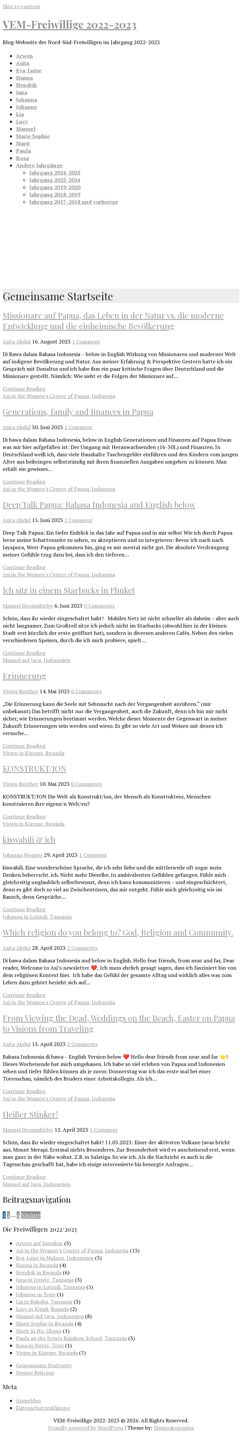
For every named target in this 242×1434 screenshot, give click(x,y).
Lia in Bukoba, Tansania (44, 1301)
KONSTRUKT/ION (34, 768)
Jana (21, 92)
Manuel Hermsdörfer (28, 605)
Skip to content (21, 6)
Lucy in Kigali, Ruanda (42, 1309)
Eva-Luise (28, 70)
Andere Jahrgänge (39, 165)
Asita (22, 63)
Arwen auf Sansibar (39, 1243)
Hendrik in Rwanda (38, 1272)
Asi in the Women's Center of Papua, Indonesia (59, 396)
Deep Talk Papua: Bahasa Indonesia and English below (99, 504)
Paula (23, 150)
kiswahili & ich (29, 839)
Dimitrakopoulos (174, 1427)
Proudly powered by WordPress (85, 1427)
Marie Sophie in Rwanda (44, 1323)
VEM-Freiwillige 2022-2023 (69, 24)
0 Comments (99, 605)
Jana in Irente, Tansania (45, 1279)
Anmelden (28, 1400)
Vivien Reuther (20, 691)
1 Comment (86, 341)
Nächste (30, 1215)
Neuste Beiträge (35, 1372)
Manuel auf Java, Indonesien (36, 660)
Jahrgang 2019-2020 (54, 187)
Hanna (24, 77)
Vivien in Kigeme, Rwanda (33, 753)
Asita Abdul (17, 341)
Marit (23, 143)
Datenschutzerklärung (43, 1407)
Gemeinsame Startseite (44, 1365)
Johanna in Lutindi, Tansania (37, 916)
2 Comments (82, 947)
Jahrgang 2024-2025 (54, 172)
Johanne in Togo (35, 1294)
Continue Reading (24, 388)
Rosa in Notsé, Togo (40, 1345)
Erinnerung (24, 675)
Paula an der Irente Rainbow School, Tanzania (71, 1338)
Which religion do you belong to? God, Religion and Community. (118, 932)
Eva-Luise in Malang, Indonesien (55, 1257)
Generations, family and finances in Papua (78, 411)
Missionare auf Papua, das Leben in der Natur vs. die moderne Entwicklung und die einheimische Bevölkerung (113, 320)
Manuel (26, 128)
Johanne (26, 107)
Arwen (24, 55)
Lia (20, 114)
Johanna (26, 99)
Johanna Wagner (22, 855)
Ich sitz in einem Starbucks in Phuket (69, 590)
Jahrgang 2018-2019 (54, 194)
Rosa (22, 158)
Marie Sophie (33, 136)
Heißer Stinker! (30, 1114)
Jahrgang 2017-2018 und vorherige (73, 201)
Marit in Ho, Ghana (38, 1330)
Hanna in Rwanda (37, 1265)
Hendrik (26, 85)
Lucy (22, 121)
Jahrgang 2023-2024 (54, 180)
